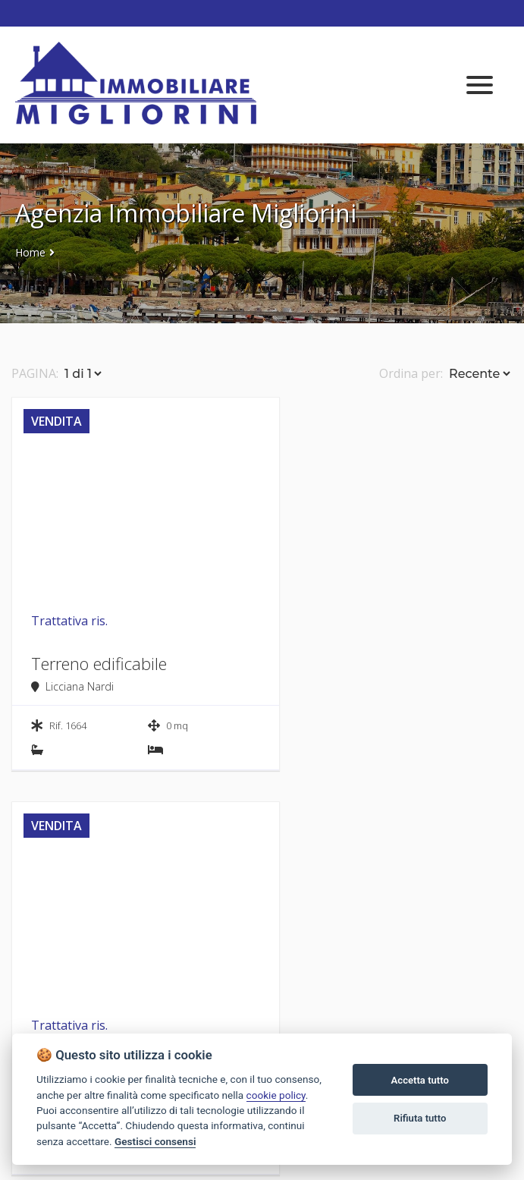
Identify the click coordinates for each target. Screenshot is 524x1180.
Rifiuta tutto (420, 1118)
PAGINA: (34, 373)
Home (30, 252)
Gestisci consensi (155, 1141)
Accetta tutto (420, 1080)
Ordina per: (411, 373)
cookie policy (276, 1095)
